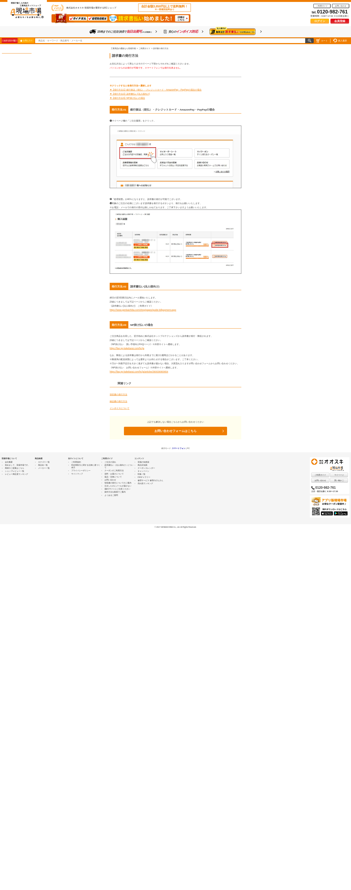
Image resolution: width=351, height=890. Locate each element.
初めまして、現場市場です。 (17, 465)
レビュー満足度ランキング (16, 474)
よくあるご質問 (111, 495)
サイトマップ (77, 474)
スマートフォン (178, 448)
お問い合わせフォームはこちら (175, 431)
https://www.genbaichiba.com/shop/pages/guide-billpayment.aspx (143, 310)
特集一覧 (141, 474)
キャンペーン (143, 471)
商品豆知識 (142, 465)
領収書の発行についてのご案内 (117, 483)
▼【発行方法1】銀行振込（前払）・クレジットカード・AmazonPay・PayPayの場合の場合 (156, 89)
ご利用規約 (76, 462)
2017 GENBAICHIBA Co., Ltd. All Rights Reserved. (176, 527)
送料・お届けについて (114, 474)
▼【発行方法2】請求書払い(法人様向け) (130, 93)
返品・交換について (113, 477)
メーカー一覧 (44, 468)
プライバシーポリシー (80, 470)
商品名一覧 (43, 465)
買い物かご (339, 480)
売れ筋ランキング (145, 483)
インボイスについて (119, 408)
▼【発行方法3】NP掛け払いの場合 (127, 98)
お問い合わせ (340, 6)
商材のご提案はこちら (14, 468)
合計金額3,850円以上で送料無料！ (164, 8)
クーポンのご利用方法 (114, 470)
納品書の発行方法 (118, 401)
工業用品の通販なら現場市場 (123, 48)
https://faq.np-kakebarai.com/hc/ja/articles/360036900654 (139, 371)
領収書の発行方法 (118, 394)
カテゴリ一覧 (9, 40)
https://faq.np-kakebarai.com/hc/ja (127, 348)
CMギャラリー (144, 477)
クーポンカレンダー (146, 468)
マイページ (339, 475)
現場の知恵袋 (143, 462)
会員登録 (339, 20)
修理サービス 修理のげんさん (150, 480)
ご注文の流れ (110, 462)
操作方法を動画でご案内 (115, 492)
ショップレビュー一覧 (14, 471)
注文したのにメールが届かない (117, 486)
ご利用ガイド (322, 6)
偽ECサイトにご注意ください (117, 489)
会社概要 (9, 462)
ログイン (319, 20)
